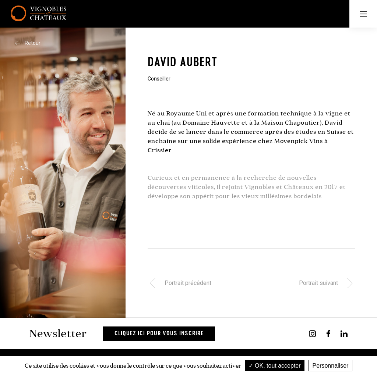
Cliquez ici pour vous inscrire (159, 334)
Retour (27, 43)
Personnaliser (331, 365)
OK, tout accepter (275, 365)
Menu (368, 14)
